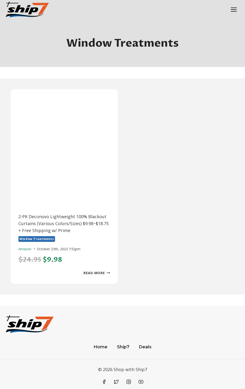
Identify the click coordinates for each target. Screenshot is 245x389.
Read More (97, 273)
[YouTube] (141, 382)
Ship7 (123, 347)
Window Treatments (36, 239)
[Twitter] (116, 382)
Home (100, 347)
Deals (145, 347)
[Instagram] (129, 382)
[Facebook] (104, 382)
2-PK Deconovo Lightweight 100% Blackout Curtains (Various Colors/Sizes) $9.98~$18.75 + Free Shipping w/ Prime (63, 223)
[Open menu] (233, 9)
